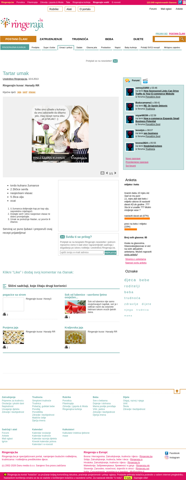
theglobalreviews (153, 146)
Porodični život (152, 97)
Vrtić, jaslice (99, 409)
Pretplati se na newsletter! (99, 61)
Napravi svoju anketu (136, 262)
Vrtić (125, 403)
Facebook (175, 453)
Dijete (139, 39)
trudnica (142, 310)
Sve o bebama (100, 400)
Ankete (179, 9)
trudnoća (132, 298)
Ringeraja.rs (136, 459)
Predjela (35, 47)
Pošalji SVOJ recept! (150, 47)
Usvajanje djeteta (10, 409)
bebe (144, 280)
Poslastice (106, 47)
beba (129, 292)
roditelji (132, 286)
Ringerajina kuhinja (81, 2)
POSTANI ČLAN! (177, 33)
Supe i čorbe (49, 47)
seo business (151, 133)
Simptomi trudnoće (41, 400)
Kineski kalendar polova (44, 441)
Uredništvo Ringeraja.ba (15, 79)
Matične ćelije (39, 417)
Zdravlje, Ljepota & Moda (51, 2)
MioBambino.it (137, 471)
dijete (147, 304)
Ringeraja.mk (143, 465)
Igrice (4, 441)
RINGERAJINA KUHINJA (14, 47)
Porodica (20, 2)
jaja (19, 92)
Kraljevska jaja (74, 327)
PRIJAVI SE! (162, 33)
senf (25, 92)
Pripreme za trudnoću (13, 400)
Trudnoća (150, 108)
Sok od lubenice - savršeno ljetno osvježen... (86, 296)
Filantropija (32, 2)
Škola (126, 406)
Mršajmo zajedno (172, 47)
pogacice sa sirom (14, 294)
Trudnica (36, 403)
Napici (118, 47)
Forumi (153, 9)
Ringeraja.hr (133, 462)
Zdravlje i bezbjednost (13, 412)
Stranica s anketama (135, 259)
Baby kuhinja (131, 47)
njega (128, 309)
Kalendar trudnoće (41, 435)
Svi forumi (131, 165)
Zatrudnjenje (51, 39)
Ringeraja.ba (146, 456)
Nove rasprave (133, 158)
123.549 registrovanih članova (162, 2)
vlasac (32, 92)
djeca (130, 280)
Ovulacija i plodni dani (13, 403)
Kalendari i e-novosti (42, 444)
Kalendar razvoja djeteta (44, 438)
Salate (79, 47)
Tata (68, 2)
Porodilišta (37, 412)
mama (128, 315)
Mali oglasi (166, 9)
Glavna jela (92, 47)
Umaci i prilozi (65, 47)
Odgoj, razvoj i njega (133, 400)
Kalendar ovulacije (41, 433)
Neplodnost (7, 406)
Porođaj (36, 409)
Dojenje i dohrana (102, 403)
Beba (109, 39)
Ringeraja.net (142, 468)
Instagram (175, 457)
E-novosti (116, 2)
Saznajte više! (141, 478)
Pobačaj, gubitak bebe (43, 406)
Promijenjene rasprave (137, 162)
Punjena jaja (10, 327)
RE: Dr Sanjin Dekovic (155, 105)
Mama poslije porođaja (104, 406)
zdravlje (131, 304)
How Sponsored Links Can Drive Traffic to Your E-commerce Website (157, 92)
